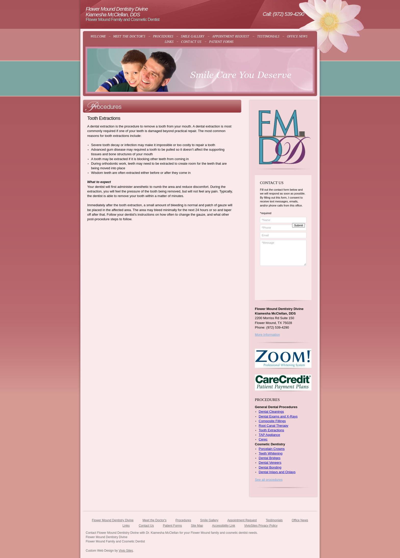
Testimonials (274, 520)
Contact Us (146, 525)
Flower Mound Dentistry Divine (112, 520)
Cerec (263, 439)
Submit (298, 225)
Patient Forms (172, 525)
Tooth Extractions (271, 430)
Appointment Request (242, 520)
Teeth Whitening (270, 453)
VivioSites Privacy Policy (261, 525)
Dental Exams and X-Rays (278, 416)
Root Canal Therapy (273, 425)
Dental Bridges (269, 458)
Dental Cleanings (271, 411)
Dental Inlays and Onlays (277, 472)
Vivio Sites (126, 550)
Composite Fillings (272, 421)
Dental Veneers (270, 462)
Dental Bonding (270, 467)
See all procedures (268, 480)
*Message (283, 253)
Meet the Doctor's (155, 520)
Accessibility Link (223, 525)
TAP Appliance (269, 435)
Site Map (197, 525)
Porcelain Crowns (272, 449)
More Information (267, 334)
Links (126, 525)
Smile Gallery (209, 520)
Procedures (183, 520)
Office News (300, 520)
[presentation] (284, 285)
